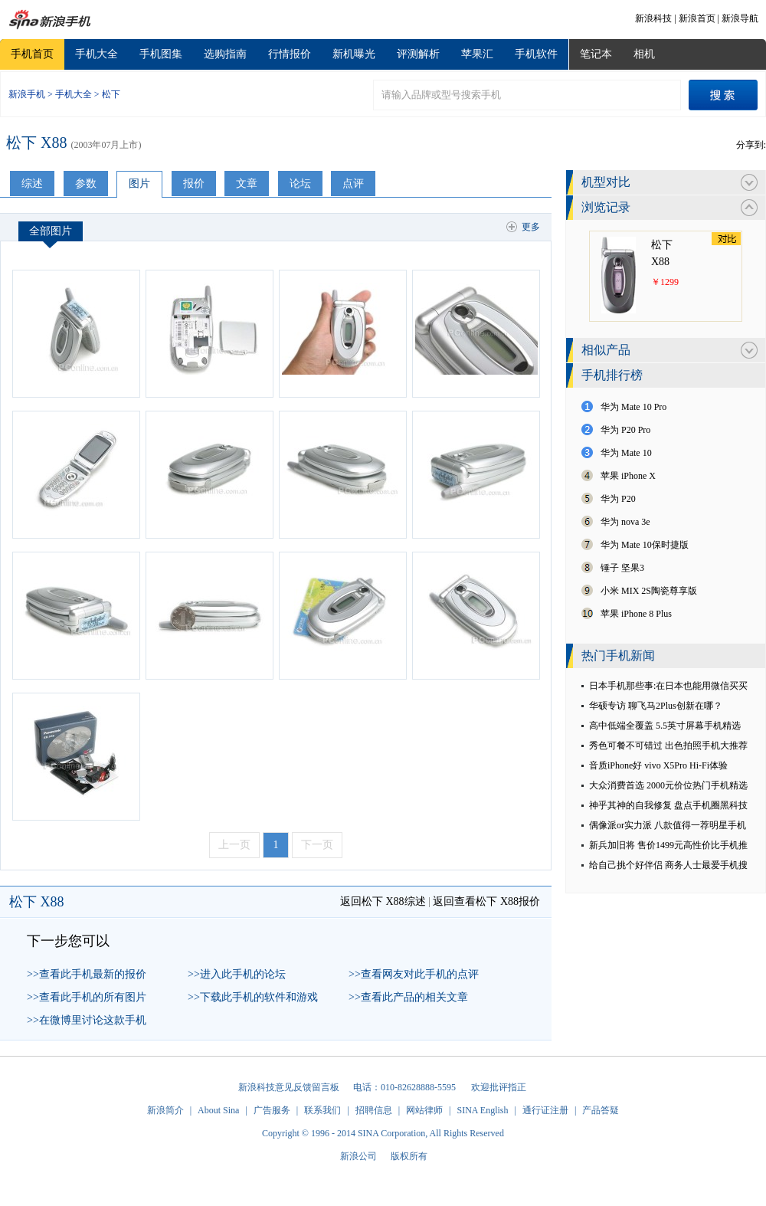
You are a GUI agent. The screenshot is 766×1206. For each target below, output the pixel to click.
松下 (111, 94)
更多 (531, 226)
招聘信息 (373, 1110)
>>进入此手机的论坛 (237, 974)
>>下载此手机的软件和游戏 (253, 997)
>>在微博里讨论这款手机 (86, 1020)
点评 (353, 183)
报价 (194, 183)
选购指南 (225, 54)
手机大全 (96, 54)
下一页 (317, 844)
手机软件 (536, 54)
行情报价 (289, 54)
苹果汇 (477, 54)
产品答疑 (600, 1110)
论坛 (300, 183)
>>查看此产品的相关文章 (408, 997)
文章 (246, 183)
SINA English (482, 1110)
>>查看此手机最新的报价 (86, 974)
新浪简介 (165, 1110)
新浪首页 (697, 18)
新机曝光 (353, 54)
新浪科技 (653, 18)
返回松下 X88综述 (383, 901)
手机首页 (32, 54)
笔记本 (596, 54)
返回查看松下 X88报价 (486, 901)
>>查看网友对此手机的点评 (414, 974)
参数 (86, 183)
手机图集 (160, 54)
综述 (32, 183)
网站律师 (424, 1110)
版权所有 (409, 1156)
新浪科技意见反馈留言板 (288, 1087)
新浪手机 (26, 94)
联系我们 (322, 1110)
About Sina (218, 1110)
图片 (139, 183)
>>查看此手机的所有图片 (86, 997)
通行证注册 (545, 1110)
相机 (644, 54)
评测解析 (418, 54)
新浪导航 (740, 18)
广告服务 (272, 1110)
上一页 (234, 844)
